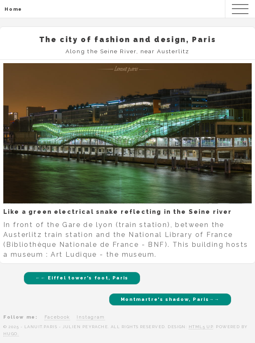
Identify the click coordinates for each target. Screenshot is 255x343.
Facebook (57, 317)
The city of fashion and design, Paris (127, 39)
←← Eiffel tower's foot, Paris (82, 278)
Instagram (91, 317)
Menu (240, 9)
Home (13, 9)
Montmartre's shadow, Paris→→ (170, 299)
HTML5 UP (201, 326)
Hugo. (11, 333)
